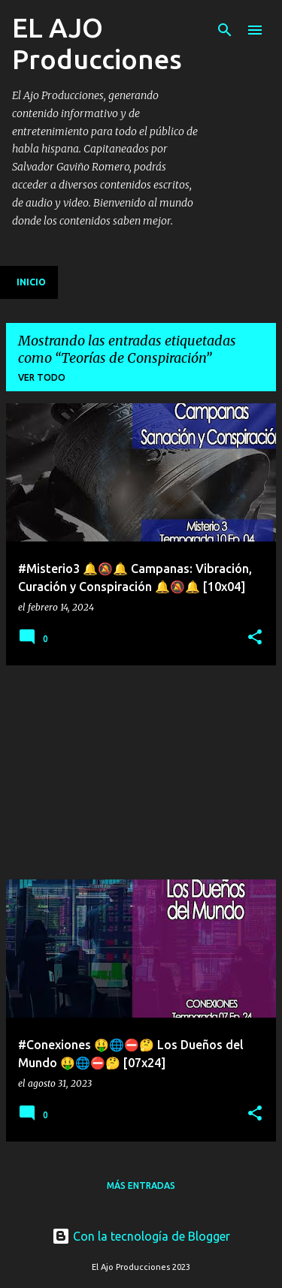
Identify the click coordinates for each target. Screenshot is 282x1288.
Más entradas (141, 1185)
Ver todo (41, 377)
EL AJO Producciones (97, 43)
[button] (255, 637)
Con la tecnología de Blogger (141, 1236)
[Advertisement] (119, 771)
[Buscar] (225, 30)
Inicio (31, 282)
